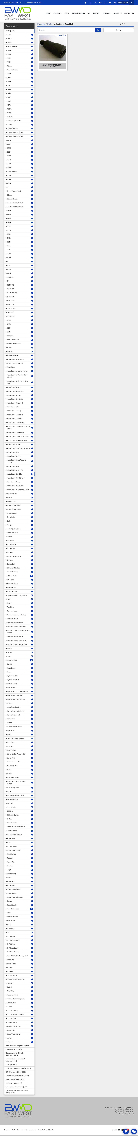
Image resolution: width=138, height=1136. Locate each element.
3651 (9, 246)
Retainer (10, 866)
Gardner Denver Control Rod (16, 627)
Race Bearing (11, 854)
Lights (9, 734)
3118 (9, 218)
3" (8, 187)
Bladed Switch (12, 513)
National (10, 803)
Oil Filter (10, 811)
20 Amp (9, 125)
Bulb (8, 521)
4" (8, 261)
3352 (9, 226)
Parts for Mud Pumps (14, 834)
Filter (8, 599)
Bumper (9, 525)
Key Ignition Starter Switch (16, 711)
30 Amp (9, 195)
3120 (9, 222)
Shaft (9, 924)
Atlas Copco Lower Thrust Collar (18, 436)
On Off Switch (12, 823)
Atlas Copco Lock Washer (15, 422)
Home (48, 13)
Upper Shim (11, 1030)
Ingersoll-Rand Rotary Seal (16, 699)
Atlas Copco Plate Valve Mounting (18, 448)
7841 (9, 332)
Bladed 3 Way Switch (14, 509)
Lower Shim (11, 758)
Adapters (10, 336)
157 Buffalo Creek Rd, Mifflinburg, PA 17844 (120, 1108)
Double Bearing (12, 572)
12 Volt (9, 42)
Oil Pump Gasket (12, 815)
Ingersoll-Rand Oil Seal (14, 695)
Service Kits (11, 921)
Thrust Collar (11, 1003)
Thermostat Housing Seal (15, 999)
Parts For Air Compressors (16, 827)
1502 (9, 74)
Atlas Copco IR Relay (14, 411)
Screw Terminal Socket (15, 897)
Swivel (9, 987)
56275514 (10, 304)
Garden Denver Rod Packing (16, 615)
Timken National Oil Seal (15, 1014)
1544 (9, 78)
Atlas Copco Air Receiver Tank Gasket (17, 376)
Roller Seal (10, 881)
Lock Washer (11, 750)
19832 (9, 109)
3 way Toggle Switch (14, 191)
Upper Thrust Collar (13, 1034)
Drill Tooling (11, 580)
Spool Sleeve (11, 964)
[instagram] (90, 2)
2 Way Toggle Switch (14, 121)
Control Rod (11, 548)
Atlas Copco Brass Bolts (15, 391)
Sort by (119, 30)
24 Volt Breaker (12, 171)
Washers (10, 1042)
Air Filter (10, 351)
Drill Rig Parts (11, 576)
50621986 (10, 289)
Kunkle (9, 723)
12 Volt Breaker (12, 46)
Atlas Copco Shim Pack (15, 470)
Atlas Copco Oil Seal (14, 444)
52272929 (10, 301)
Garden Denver (12, 611)
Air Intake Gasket (13, 355)
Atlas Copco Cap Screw (15, 399)
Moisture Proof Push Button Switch (16, 783)
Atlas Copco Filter (13, 407)
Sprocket (10, 971)
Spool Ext (10, 960)
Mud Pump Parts (13, 788)
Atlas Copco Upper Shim (15, 486)
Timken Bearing (12, 1011)
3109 (9, 211)
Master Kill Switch (13, 777)
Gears (9, 656)
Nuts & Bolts (11, 807)
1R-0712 (10, 117)
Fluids (9, 603)
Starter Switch (12, 975)
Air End (9, 347)
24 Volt (9, 168)
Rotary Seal (11, 885)
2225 (9, 148)
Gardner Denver (12, 619)
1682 (9, 85)
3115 (9, 215)
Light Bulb (10, 731)
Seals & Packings (13, 909)
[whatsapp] (105, 2)
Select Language (123, 2)
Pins (8, 842)
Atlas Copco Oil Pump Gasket (17, 440)
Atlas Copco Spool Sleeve (15, 478)
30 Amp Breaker (12, 199)
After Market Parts (13, 340)
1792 (9, 101)
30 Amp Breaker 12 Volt (15, 203)
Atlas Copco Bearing (14, 387)
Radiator (10, 858)
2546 (9, 179)
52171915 (10, 297)
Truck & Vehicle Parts (14, 1026)
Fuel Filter (10, 607)
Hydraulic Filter (12, 676)
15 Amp (9, 66)
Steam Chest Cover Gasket (16, 979)
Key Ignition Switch (13, 715)
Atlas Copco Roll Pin (14, 456)
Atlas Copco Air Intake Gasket (17, 371)
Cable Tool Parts (12, 533)
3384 (9, 234)
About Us (118, 13)
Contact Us (129, 13)
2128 (9, 140)
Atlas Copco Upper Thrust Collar (18, 490)
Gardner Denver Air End (15, 623)
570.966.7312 (17, 2)
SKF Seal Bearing (13, 952)
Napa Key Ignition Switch (15, 795)
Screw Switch (11, 893)
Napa (9, 791)
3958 (9, 254)
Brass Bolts (11, 517)
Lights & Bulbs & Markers (15, 738)
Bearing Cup (11, 501)
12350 (9, 50)
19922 (9, 113)
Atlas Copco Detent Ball (15, 403)
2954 (9, 183)
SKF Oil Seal (11, 944)
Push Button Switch (14, 850)
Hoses (9, 672)
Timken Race (11, 1018)
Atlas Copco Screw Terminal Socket (16, 461)
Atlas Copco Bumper (14, 395)
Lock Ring (10, 746)
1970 (9, 105)
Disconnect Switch (13, 568)
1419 (9, 58)
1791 (9, 97)
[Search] (66, 30)
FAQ (89, 13)
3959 (9, 258)
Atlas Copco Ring (13, 452)
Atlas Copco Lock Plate (15, 415)
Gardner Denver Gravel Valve (16, 641)
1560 (9, 82)
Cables (9, 537)
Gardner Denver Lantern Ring (17, 644)
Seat (8, 913)
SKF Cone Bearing (13, 940)
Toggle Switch (12, 1022)
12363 (9, 54)
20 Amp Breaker (12, 128)
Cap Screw (10, 540)
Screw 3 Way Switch (14, 889)
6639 (9, 328)
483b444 (10, 277)
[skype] (110, 2)
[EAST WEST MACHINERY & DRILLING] (18, 1111)
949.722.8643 (38, 2)
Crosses (10, 560)
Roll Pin (9, 878)
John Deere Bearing (13, 707)
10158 (9, 35)
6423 (9, 324)
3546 (9, 242)
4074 (9, 269)
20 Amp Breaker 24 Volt (15, 136)
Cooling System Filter (14, 556)
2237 (9, 156)
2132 (9, 144)
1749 (9, 93)
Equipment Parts (12, 591)
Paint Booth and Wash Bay (46, 1130)
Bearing (9, 497)
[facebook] (85, 2)
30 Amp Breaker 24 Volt (15, 207)
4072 (9, 265)
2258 (9, 160)
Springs (9, 967)
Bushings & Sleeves (13, 529)
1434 (9, 62)
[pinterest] (115, 2)
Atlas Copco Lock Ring (14, 419)
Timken (9, 1007)
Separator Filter (12, 917)
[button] (57, 13)
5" (8, 281)
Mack (9, 770)
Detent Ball (11, 564)
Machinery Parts (12, 766)
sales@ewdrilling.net (127, 1114)
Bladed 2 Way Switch (14, 505)
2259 (9, 164)
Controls (10, 552)
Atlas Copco (11, 367)
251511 (9, 175)
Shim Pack (10, 928)
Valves (9, 1038)
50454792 (10, 285)
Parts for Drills (12, 831)
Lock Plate (10, 742)
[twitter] (95, 2)
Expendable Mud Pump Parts (17, 595)
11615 (9, 38)
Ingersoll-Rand (12, 687)
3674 (9, 250)
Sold (67, 13)
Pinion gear (11, 838)
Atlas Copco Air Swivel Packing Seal (17, 382)
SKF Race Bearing (13, 948)
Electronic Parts (12, 584)
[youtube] (100, 2)
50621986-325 (12, 293)
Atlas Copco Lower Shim (15, 433)
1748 (9, 89)
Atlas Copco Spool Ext (14, 474)
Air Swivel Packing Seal (15, 363)
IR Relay (10, 703)
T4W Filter (10, 991)
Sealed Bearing (12, 905)
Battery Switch (12, 494)
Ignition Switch (12, 684)
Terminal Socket (12, 995)
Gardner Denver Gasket (15, 637)
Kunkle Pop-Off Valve (14, 727)
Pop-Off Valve (12, 846)
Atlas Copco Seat (13, 466)
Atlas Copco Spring (13, 482)
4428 (9, 273)
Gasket (9, 648)
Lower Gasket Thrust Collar (16, 754)
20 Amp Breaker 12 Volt (15, 132)
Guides (9, 664)
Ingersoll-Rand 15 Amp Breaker (17, 691)
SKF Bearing (11, 936)
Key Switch (11, 719)
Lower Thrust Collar (13, 762)
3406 (9, 238)
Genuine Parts (12, 660)
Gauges (9, 652)
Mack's (9, 774)
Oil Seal (9, 819)
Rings (9, 870)
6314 (9, 320)
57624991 (10, 312)
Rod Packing (11, 874)
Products (57, 13)
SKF (8, 932)
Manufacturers (78, 13)
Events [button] (96, 13)
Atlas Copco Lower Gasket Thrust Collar (18, 428)
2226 (9, 152)
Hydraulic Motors (13, 680)
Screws (9, 901)
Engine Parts (11, 587)
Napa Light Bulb (12, 799)
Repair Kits (10, 862)
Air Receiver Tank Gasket (15, 359)
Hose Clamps (11, 668)
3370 (9, 230)
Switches (10, 983)
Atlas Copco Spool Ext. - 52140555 (52, 66)
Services (106, 13)
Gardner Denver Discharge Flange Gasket (18, 632)
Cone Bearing (11, 544)
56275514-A (11, 308)
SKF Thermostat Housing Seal (17, 956)
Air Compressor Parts (14, 344)
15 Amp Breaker (12, 70)
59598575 (10, 316)
